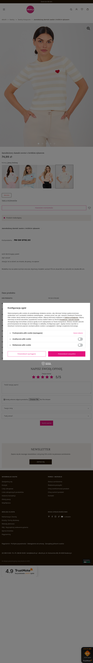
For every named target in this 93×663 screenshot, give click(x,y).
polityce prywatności (71, 317)
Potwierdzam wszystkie (66, 354)
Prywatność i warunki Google (69, 319)
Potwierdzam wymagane (27, 354)
